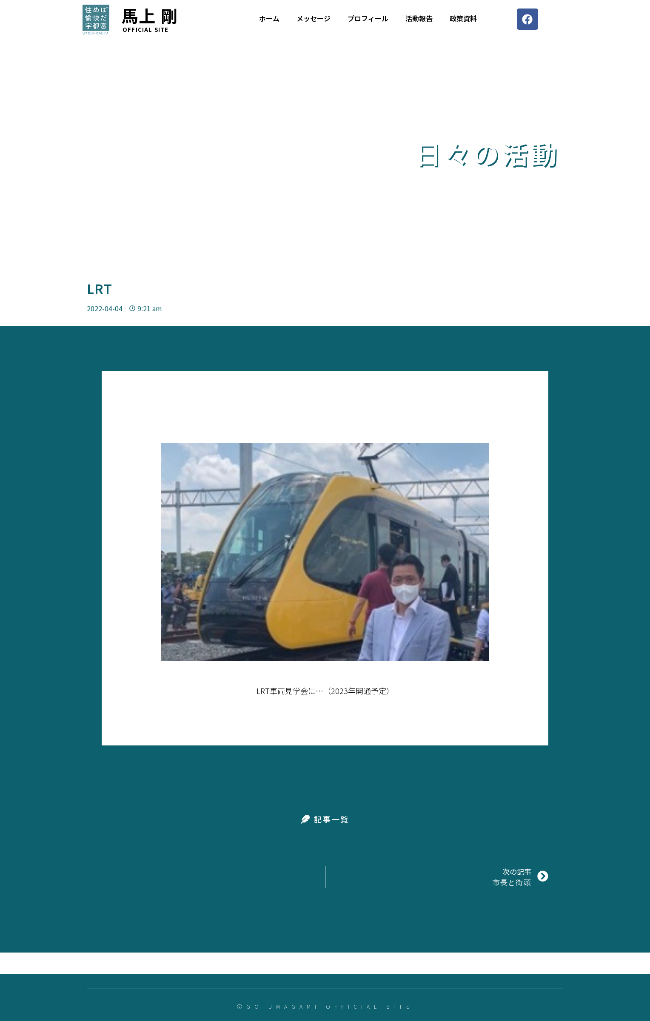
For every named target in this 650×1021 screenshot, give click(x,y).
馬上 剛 (149, 15)
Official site (146, 30)
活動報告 (419, 18)
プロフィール (368, 18)
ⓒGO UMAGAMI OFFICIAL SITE (325, 1006)
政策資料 (463, 18)
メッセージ (313, 18)
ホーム (269, 18)
